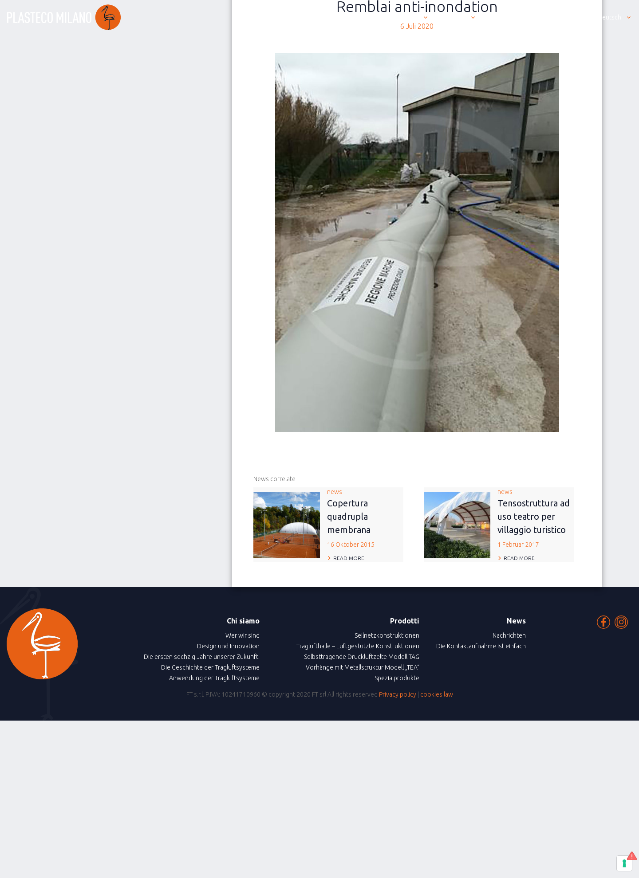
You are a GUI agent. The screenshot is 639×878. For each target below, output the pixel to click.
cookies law (436, 694)
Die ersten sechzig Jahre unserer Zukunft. (202, 656)
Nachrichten (509, 635)
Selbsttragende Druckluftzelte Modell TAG (361, 656)
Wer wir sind (242, 635)
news (365, 518)
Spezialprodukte (397, 678)
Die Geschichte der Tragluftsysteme (210, 667)
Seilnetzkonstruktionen (387, 635)
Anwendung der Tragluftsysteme (214, 678)
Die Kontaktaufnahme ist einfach (481, 646)
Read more (348, 558)
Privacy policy (397, 694)
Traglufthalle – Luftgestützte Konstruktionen (357, 646)
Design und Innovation (228, 646)
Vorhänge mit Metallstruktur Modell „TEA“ (362, 667)
